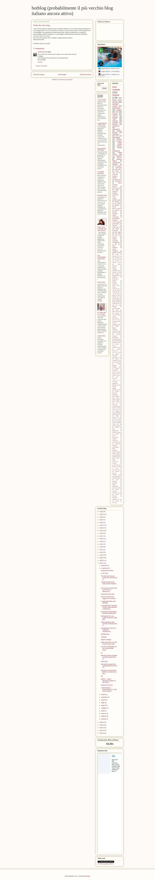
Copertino (115, 191)
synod (120, 492)
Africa (117, 254)
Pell (119, 407)
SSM (117, 416)
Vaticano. (119, 425)
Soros (113, 421)
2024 (101, 517)
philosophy (119, 167)
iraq (119, 465)
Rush (120, 414)
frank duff (115, 458)
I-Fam (114, 119)
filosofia (114, 178)
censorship (115, 440)
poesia (117, 310)
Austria (114, 259)
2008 (101, 560)
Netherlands (118, 181)
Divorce (119, 157)
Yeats (113, 432)
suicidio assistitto (117, 200)
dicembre (104, 565)
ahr (113, 166)
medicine (119, 146)
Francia (117, 358)
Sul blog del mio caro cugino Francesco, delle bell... (109, 617)
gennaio (104, 719)
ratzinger (117, 313)
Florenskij (114, 355)
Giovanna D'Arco (117, 367)
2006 (101, 722)
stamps (117, 489)
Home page (62, 74)
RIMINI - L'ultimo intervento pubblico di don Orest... (108, 680)
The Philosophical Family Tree (101, 257)
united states (118, 169)
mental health (116, 222)
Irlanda (114, 114)
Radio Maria (115, 285)
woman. (114, 316)
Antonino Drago (116, 321)
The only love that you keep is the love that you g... (109, 577)
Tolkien (118, 290)
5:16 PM (40, 62)
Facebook (115, 230)
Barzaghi (114, 324)
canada (119, 147)
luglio (103, 702)
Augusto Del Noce (117, 256)
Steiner (120, 421)
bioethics (115, 124)
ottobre (103, 694)
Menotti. (114, 388)
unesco (117, 500)
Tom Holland (117, 422)
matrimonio (117, 476)
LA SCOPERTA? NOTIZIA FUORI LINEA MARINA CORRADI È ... (109, 607)
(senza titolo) (101, 336)
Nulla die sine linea (107, 685)
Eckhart (116, 342)
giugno (103, 705)
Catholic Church (117, 262)
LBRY (120, 179)
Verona (117, 427)
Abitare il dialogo (106, 639)
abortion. (117, 434)
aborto (120, 142)
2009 (101, 557)
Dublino (114, 339)
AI (112, 203)
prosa (113, 487)
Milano (120, 389)
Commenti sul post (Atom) (65, 79)
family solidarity (116, 301)
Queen (114, 412)
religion (119, 110)
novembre (104, 568)
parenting (114, 482)
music (114, 196)
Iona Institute (116, 88)
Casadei (117, 261)
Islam (120, 272)
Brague (114, 327)
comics (120, 442)
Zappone (119, 432)
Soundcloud (116, 151)
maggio (103, 708)
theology (114, 496)
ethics (114, 188)
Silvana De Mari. (117, 417)
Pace (113, 403)
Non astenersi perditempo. (101, 149)
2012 (101, 549)
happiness (114, 303)
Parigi (113, 406)
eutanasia (115, 122)
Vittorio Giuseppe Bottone (117, 184)
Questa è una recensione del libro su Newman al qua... (108, 671)
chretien (114, 442)
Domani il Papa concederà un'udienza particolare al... (109, 657)
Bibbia (117, 326)
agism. (114, 295)
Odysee (117, 210)
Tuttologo (104, 637)
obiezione (114, 481)
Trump (113, 424)
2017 (101, 536)
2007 (101, 563)
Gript (113, 172)
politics (114, 311)
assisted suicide (115, 105)
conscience (115, 217)
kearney (114, 466)
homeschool (115, 461)
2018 (101, 533)
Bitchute (119, 139)
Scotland (114, 288)
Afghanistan (115, 318)
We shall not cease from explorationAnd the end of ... (109, 665)
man (121, 469)
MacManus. (115, 383)
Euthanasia (116, 108)
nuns (117, 479)
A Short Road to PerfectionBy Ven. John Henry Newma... (109, 689)
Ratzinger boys (102, 195)
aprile (103, 711)
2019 (101, 530)
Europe (114, 179)
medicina (114, 478)
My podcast (107, 77)
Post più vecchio (85, 74)
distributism (115, 195)
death (113, 448)
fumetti (114, 460)
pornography (115, 223)
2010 (101, 555)
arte (119, 295)
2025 (101, 514)
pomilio (120, 311)
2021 (101, 525)
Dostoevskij (115, 337)
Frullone (114, 360)
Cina (120, 227)
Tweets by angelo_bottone (105, 864)
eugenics (114, 176)
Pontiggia (117, 411)
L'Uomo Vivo (41, 52)
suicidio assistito (117, 252)
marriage (115, 117)
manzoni (117, 471)
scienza (120, 487)
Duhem (120, 339)
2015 (101, 541)
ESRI (120, 340)
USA (118, 293)
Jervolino (117, 274)
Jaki (113, 232)
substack (114, 491)
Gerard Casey (118, 362)
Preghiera (114, 283)
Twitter (114, 292)
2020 (101, 528)
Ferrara (120, 352)
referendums (116, 129)
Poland (120, 409)
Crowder (114, 331)
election (118, 455)
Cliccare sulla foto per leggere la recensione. (108, 597)
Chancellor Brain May (107, 594)
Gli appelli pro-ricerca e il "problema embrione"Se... (108, 629)
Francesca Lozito (117, 357)
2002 (101, 733)
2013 (101, 547)
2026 (101, 511)
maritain (114, 473)
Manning (114, 385)
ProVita (114, 212)
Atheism (119, 203)
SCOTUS (114, 213)
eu (113, 244)
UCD (119, 292)
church (114, 215)
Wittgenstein (115, 430)
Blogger (88, 876)
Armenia (114, 323)
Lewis (117, 376)
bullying (114, 296)
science (114, 198)
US (113, 293)
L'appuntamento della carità (102, 124)
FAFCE (117, 229)
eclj (113, 455)
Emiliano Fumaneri (117, 347)
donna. (114, 452)
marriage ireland (117, 474)
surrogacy (119, 141)
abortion (115, 102)
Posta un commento (41, 66)
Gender (117, 171)
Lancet (120, 375)
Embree (114, 345)
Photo (113, 409)
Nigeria (120, 232)
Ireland (115, 95)
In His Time (104, 573)
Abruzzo (114, 225)
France (114, 206)
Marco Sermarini (117, 208)
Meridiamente (105, 634)
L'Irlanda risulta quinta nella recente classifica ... (108, 583)
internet (114, 465)
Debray (120, 332)
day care (119, 298)
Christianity (115, 126)
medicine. (115, 247)
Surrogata (115, 240)
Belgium (117, 205)
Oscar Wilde (115, 401)
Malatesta (114, 275)
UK (117, 112)
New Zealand (116, 396)
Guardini (117, 368)
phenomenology (116, 308)
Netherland (115, 394)
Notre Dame (115, 398)
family (120, 188)
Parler (118, 406)
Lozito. (114, 380)
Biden (120, 259)
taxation (117, 494)
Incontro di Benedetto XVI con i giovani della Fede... (109, 648)
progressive (115, 486)
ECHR (115, 340)
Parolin (114, 407)
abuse (113, 435)
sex (113, 314)
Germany (114, 269)
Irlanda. (114, 372)
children (119, 166)
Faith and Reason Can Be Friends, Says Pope (109, 643)
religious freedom (117, 131)
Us (102, 652)
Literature (114, 378)
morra (120, 478)
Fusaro (120, 360)
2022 (101, 522)
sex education (117, 156)
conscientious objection (116, 163)
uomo (113, 502)
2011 (101, 552)
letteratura (114, 469)
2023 (101, 520)
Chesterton (115, 134)
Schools (114, 239)
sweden (114, 492)
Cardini (119, 144)
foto (119, 456)
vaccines (117, 201)
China (114, 227)
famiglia (114, 456)
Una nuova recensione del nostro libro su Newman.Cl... (109, 589)
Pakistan (114, 282)
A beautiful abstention (100, 172)
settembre (104, 697)
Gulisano (114, 193)
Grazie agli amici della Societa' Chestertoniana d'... (109, 623)
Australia (117, 257)
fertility (117, 189)
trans (120, 499)
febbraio (104, 716)
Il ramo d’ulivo (101, 100)
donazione (114, 450)
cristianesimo (116, 242)
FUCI (113, 352)
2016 (101, 538)
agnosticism (115, 437)
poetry (113, 484)
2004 (101, 727)
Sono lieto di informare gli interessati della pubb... (109, 612)
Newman (115, 121)
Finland (117, 354)
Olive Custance (116, 399)
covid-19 (115, 116)
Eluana (117, 344)
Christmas (114, 329)
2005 (101, 725)
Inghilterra (114, 270)
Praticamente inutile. (107, 570)
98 (102, 676)
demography (116, 137)
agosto (103, 700)
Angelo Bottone (100, 77)
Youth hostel (101, 282)
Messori (114, 389)
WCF (113, 429)
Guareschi (114, 370)
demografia (117, 300)
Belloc (120, 324)
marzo (103, 713)
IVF (117, 136)
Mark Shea (104, 661)
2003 (101, 730)
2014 (101, 544)
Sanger (114, 287)
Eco (121, 342)
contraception (115, 447)
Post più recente (38, 74)
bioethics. (114, 439)
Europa (114, 267)
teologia (118, 314)
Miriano (117, 391)
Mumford (114, 393)
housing (114, 463)
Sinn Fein (117, 419)
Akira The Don (116, 319)
